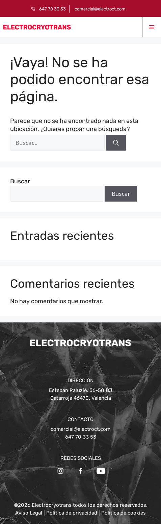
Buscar (20, 181)
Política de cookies (123, 513)
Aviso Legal (28, 513)
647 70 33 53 (52, 8)
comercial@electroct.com (100, 8)
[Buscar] (116, 143)
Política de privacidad (71, 513)
